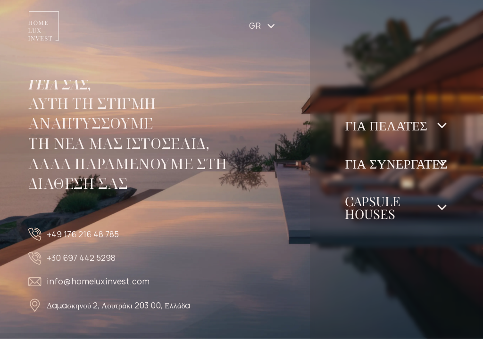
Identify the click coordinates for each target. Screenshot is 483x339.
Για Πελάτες (386, 125)
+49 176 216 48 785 (83, 234)
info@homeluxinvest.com (98, 281)
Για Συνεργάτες (396, 163)
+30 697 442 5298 (81, 257)
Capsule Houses (372, 207)
